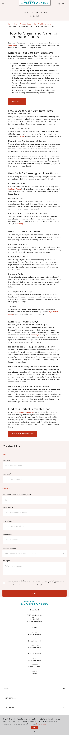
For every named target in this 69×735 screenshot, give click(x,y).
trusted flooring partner (24, 412)
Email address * (7, 521)
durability (12, 45)
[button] (59, 4)
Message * (6, 560)
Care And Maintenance (42, 24)
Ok (34, 727)
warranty (19, 224)
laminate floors (14, 189)
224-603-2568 (34, 16)
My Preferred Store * (9, 548)
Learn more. (41, 724)
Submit (34, 593)
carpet (21, 136)
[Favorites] (63, 4)
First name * (6, 460)
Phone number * (8, 507)
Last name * (6, 474)
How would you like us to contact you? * (16, 495)
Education (34, 707)
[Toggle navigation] (3, 4)
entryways (34, 335)
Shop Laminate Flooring (22, 434)
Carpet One (12, 24)
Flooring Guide (25, 24)
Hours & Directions (34, 621)
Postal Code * (7, 534)
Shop (34, 689)
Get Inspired (34, 698)
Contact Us (17, 101)
